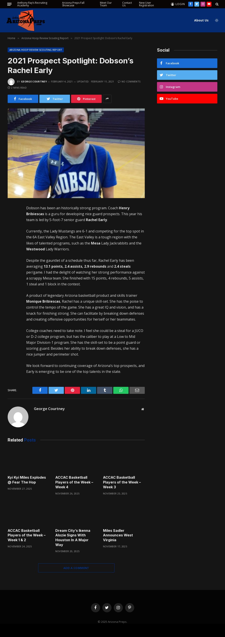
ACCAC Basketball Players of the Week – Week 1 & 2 (26, 535)
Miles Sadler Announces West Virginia (118, 535)
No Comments (129, 81)
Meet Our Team (106, 4)
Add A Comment (76, 568)
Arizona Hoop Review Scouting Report (35, 49)
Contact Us (127, 4)
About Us (201, 20)
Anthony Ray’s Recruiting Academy (32, 4)
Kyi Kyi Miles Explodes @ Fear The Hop (27, 479)
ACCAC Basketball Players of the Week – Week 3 (122, 482)
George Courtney (34, 81)
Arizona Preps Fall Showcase (73, 4)
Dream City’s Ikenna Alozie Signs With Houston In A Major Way (72, 537)
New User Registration (146, 4)
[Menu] (9, 4)
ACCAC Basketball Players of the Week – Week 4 (74, 482)
